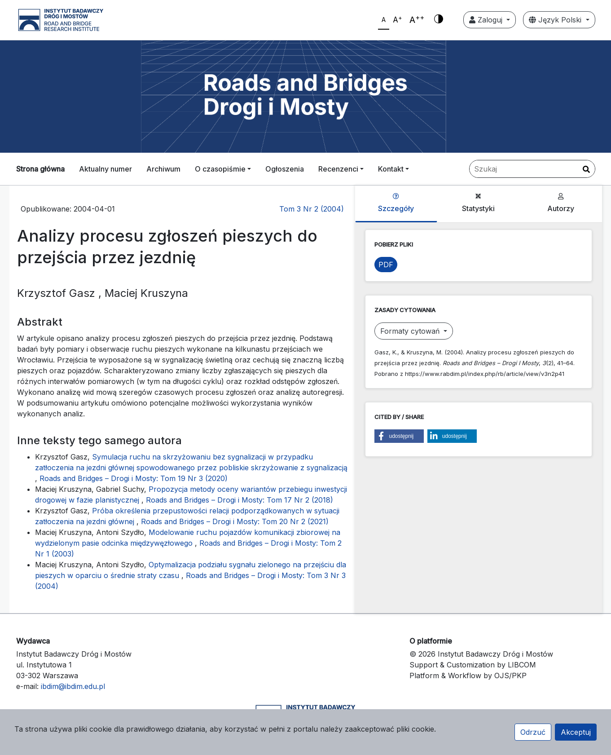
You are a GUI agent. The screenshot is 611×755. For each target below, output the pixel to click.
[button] (399, 436)
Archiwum (163, 168)
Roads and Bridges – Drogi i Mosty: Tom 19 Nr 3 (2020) (134, 478)
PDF (385, 264)
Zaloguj (487, 19)
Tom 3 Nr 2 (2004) (311, 208)
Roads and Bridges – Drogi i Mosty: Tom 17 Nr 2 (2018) (239, 499)
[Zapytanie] (532, 168)
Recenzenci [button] (338, 168)
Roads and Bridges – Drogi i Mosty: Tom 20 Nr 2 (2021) (235, 521)
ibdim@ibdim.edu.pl (73, 686)
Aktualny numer (105, 168)
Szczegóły (396, 203)
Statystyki (478, 203)
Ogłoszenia (284, 168)
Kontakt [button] (391, 168)
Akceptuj (576, 732)
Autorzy (560, 203)
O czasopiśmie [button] (220, 168)
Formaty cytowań (411, 331)
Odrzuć (532, 732)
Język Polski (556, 19)
